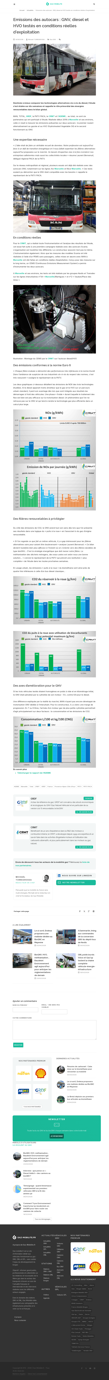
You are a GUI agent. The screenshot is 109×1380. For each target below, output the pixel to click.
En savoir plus (84, 812)
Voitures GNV (60, 1245)
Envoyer (18, 1045)
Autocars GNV (60, 1271)
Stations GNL (48, 1275)
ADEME (62, 116)
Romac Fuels (76, 1336)
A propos (17, 1317)
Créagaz (74, 1300)
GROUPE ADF (76, 1318)
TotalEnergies (76, 1351)
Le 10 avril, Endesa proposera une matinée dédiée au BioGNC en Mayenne (43, 936)
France (50, 786)
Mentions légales (19, 1374)
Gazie (81, 1314)
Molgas (89, 1325)
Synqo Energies (83, 1340)
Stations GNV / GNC (47, 1270)
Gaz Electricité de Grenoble (81, 1310)
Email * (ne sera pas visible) (51, 1006)
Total (31, 786)
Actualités (30, 10)
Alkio (85, 1285)
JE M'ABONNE (57, 1136)
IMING (84, 1321)
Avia (72, 1289)
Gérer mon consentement (37, 1374)
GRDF (28, 116)
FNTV (79, 786)
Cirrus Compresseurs (79, 1296)
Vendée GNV (87, 1351)
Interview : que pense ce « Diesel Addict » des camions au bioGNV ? (36, 1173)
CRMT (52, 116)
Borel (90, 1289)
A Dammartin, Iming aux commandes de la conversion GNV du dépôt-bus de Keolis (87, 936)
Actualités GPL (47, 1248)
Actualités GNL (47, 1254)
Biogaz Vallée (81, 1289)
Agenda (46, 1298)
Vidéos (46, 1295)
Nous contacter (20, 1320)
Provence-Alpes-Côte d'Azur (65, 786)
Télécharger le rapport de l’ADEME (34, 773)
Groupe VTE (75, 1321)
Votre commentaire (22, 1018)
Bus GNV (53, 39)
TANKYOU (75, 1343)
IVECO (90, 1321)
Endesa (88, 1300)
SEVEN (73, 1340)
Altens (91, 1285)
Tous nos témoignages (42, 1219)
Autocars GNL (60, 1277)
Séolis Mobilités (88, 1336)
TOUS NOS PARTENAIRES (32, 1107)
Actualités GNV (47, 1242)
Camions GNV (60, 1256)
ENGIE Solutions (77, 1303)
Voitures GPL (62, 1295)
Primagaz (88, 1329)
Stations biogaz (46, 1279)
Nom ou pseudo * (20, 1005)
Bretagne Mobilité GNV (79, 1292)
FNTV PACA (88, 786)
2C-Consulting (76, 1285)
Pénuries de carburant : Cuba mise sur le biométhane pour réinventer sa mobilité (79, 1069)
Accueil (22, 10)
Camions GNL (60, 1262)
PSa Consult (75, 1332)
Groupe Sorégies (89, 1318)
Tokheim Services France (80, 1347)
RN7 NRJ (85, 1332)
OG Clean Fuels (77, 1329)
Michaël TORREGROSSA (36, 39)
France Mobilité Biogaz (79, 1307)
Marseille (73, 119)
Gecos (87, 1314)
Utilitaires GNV (60, 1250)
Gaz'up (74, 1314)
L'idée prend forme (78, 1325)
